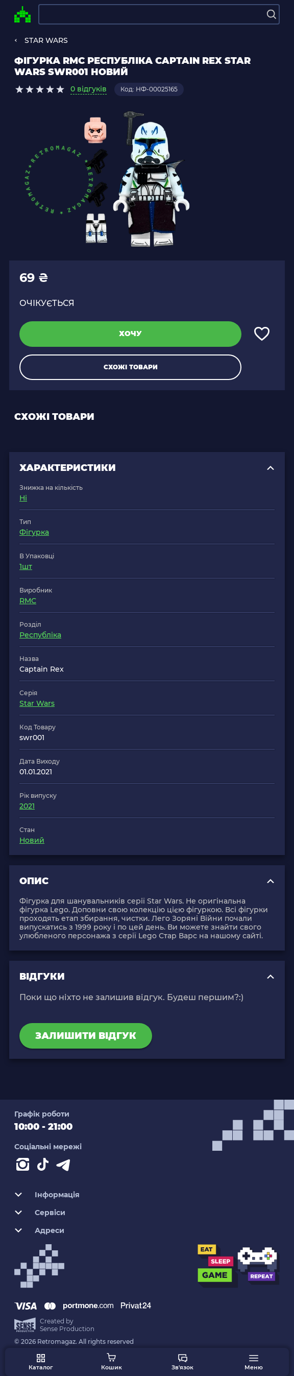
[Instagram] (24, 1166)
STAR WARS (46, 40)
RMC (27, 600)
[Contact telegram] (65, 1166)
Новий (31, 840)
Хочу (130, 333)
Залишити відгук (85, 1035)
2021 (27, 806)
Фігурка (34, 532)
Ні (23, 498)
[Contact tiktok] (45, 1166)
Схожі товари (131, 367)
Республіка (40, 634)
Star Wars (37, 703)
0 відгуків (88, 88)
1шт (25, 566)
